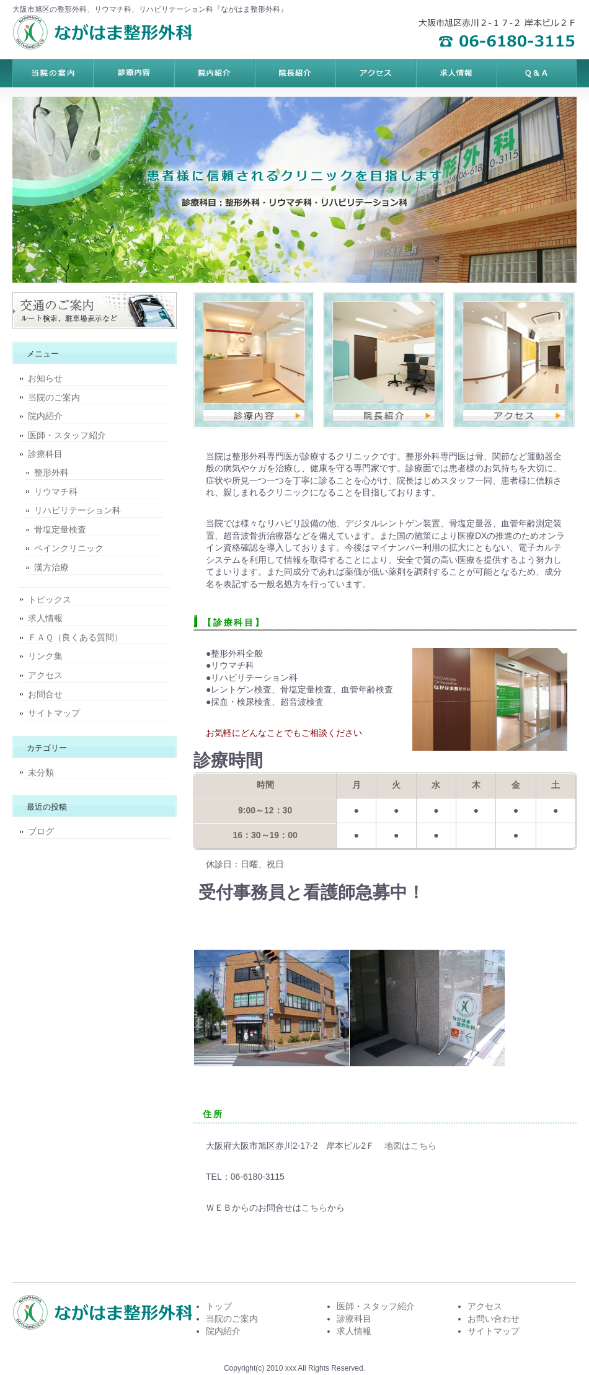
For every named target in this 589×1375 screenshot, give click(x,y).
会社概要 (536, 73)
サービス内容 (214, 73)
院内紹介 (45, 416)
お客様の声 (375, 73)
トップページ (52, 73)
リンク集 (45, 656)
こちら (314, 1208)
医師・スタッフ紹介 (67, 435)
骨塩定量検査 (60, 529)
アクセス (45, 675)
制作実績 (294, 73)
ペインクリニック (69, 548)
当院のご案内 (54, 397)
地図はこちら (410, 1146)
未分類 (41, 772)
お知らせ (45, 378)
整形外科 (51, 472)
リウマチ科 (56, 492)
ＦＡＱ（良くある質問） (75, 637)
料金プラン (133, 73)
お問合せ (45, 694)
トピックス (49, 599)
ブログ (41, 831)
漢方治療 (51, 567)
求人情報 (45, 618)
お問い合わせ (493, 1319)
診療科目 (45, 454)
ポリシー (455, 73)
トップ (219, 1306)
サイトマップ (54, 713)
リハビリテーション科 (77, 510)
